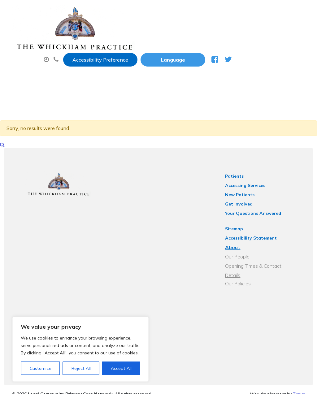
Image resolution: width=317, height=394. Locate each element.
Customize (40, 368)
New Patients (138, 52)
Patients (241, 173)
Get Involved (245, 201)
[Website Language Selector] (246, 11)
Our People (244, 253)
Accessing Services (252, 182)
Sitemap (241, 225)
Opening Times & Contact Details (268, 263)
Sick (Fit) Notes (261, 31)
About (102, 31)
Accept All (121, 368)
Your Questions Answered (260, 210)
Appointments (153, 31)
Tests (97, 52)
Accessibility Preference (174, 11)
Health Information (200, 52)
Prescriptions (208, 31)
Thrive (299, 384)
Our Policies (245, 272)
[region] (80, 349)
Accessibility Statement (258, 235)
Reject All (81, 368)
